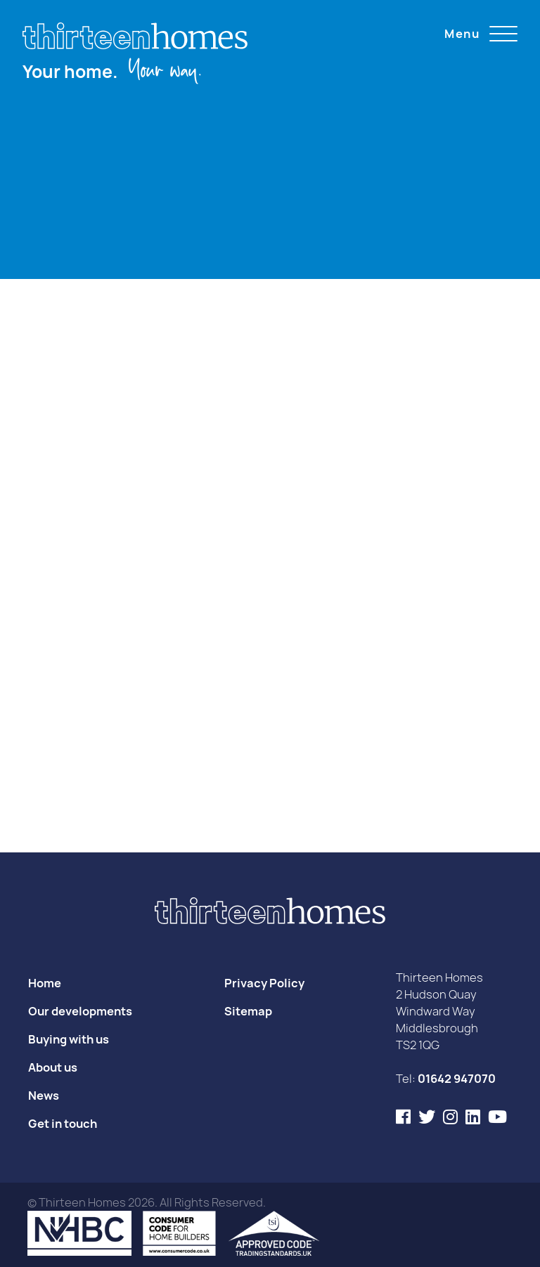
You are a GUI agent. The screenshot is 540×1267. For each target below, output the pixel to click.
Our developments (80, 1011)
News (43, 1095)
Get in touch (62, 1123)
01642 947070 (457, 1078)
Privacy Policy (264, 983)
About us (52, 1067)
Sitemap (248, 1011)
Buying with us (68, 1039)
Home (44, 983)
